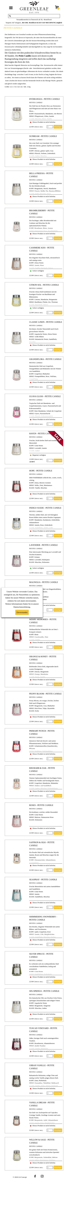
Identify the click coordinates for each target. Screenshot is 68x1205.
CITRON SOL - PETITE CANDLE (44, 285)
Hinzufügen (58, 127)
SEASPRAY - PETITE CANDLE (43, 879)
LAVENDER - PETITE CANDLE (43, 545)
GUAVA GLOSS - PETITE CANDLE (45, 396)
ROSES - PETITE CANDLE (41, 805)
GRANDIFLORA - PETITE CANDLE (45, 359)
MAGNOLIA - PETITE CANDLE (43, 582)
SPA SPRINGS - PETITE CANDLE (44, 991)
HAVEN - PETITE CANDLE (41, 433)
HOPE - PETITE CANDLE (40, 471)
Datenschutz (18, 607)
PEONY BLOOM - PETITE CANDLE (45, 694)
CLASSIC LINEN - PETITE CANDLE (45, 322)
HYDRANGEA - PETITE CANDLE (44, 99)
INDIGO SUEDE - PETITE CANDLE (45, 508)
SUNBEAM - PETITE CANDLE (43, 136)
